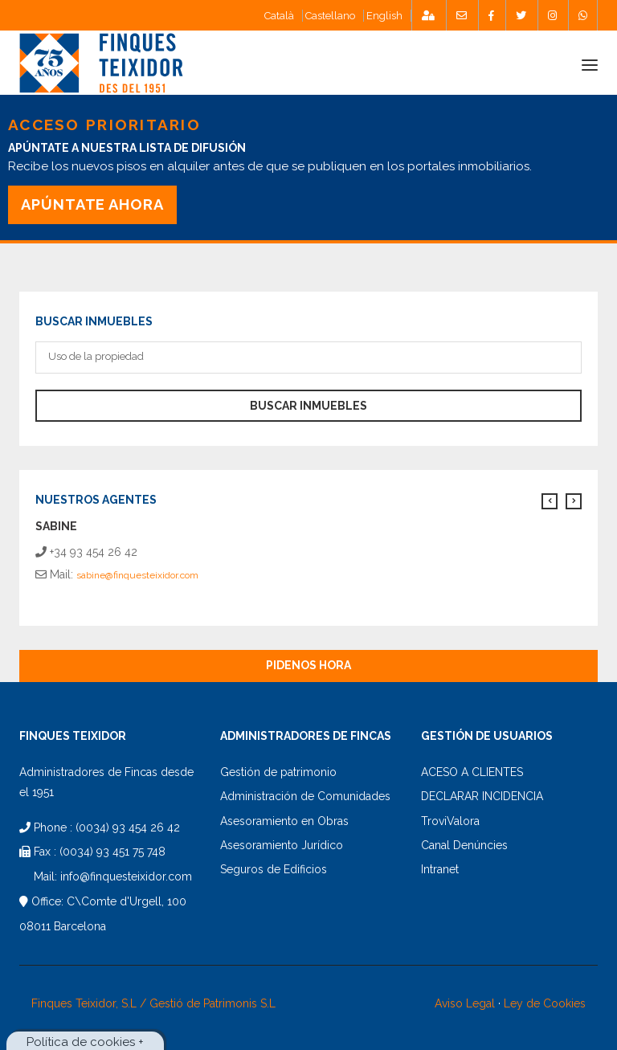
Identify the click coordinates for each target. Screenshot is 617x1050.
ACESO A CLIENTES (472, 772)
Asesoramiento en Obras (284, 821)
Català (279, 16)
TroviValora (450, 821)
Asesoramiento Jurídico (281, 845)
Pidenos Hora (308, 665)
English (384, 16)
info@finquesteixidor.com (126, 876)
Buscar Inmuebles (308, 405)
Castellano (330, 16)
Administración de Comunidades (305, 796)
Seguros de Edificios (273, 869)
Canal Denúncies (464, 845)
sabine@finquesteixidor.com (137, 575)
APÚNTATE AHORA (92, 204)
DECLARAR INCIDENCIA (482, 796)
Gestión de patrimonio (278, 772)
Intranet (440, 869)
